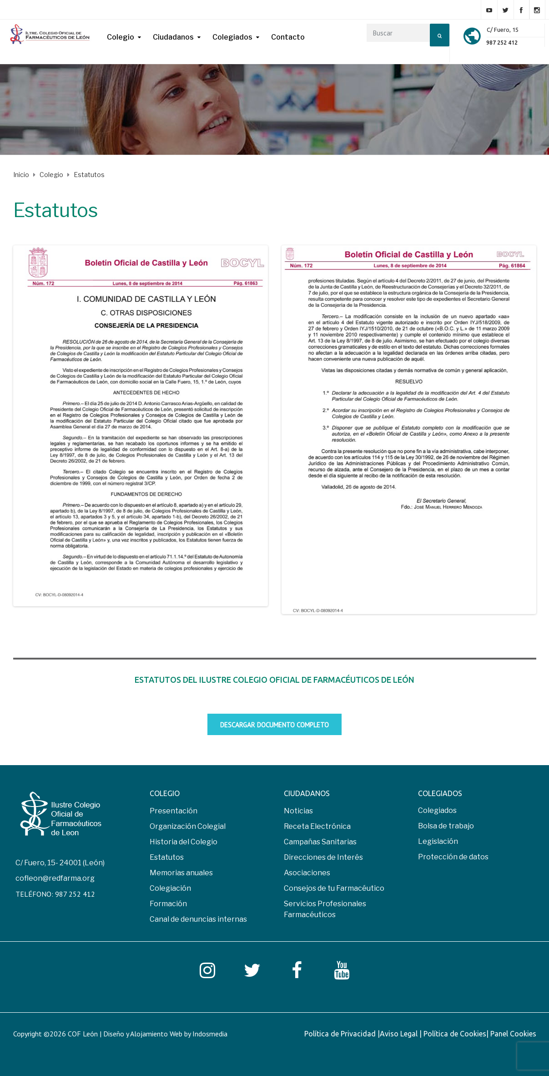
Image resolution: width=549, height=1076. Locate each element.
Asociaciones (307, 874)
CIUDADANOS (307, 795)
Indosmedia (209, 1035)
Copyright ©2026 (40, 1035)
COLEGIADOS (440, 795)
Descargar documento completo (274, 726)
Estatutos (167, 858)
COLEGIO (165, 795)
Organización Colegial (188, 827)
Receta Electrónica (317, 827)
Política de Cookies (454, 1035)
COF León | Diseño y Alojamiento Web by (147, 1035)
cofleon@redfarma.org (55, 879)
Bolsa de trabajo (446, 827)
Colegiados (232, 37)
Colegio (120, 37)
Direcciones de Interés (323, 858)
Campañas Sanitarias (320, 843)
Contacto (288, 37)
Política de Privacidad (341, 1035)
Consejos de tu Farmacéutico (334, 889)
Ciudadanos (173, 37)
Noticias (298, 812)
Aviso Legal (399, 1035)
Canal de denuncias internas (198, 920)
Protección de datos (453, 858)
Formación (168, 905)
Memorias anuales (181, 874)
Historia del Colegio (183, 843)
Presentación (173, 812)
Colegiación (170, 889)
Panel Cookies (513, 1035)
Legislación (438, 842)
